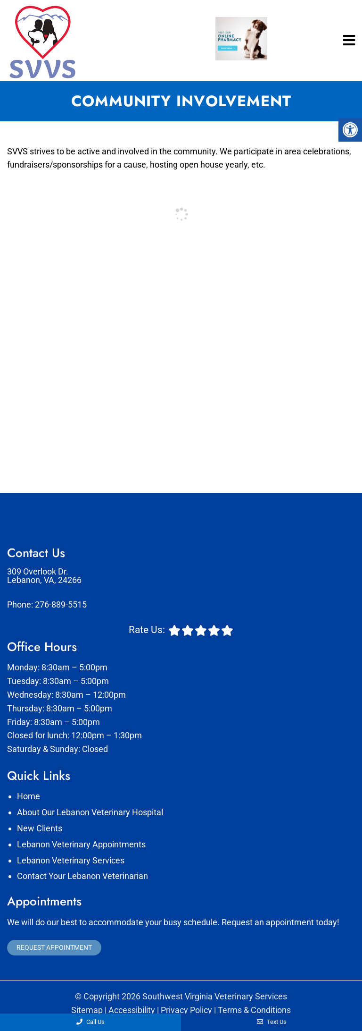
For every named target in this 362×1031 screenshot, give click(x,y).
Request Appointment (54, 947)
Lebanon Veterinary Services (70, 860)
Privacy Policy (186, 1010)
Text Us (272, 1021)
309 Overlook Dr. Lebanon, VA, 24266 (44, 575)
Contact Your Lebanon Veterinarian (82, 876)
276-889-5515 (61, 604)
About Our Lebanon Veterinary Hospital (90, 812)
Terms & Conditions (254, 1010)
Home (28, 796)
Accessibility (131, 1010)
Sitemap (87, 1010)
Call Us (90, 1021)
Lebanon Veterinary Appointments (81, 844)
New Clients (39, 828)
